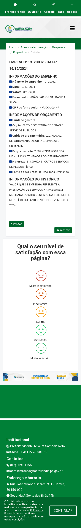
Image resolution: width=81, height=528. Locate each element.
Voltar (16, 224)
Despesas (58, 47)
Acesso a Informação (34, 47)
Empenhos (20, 52)
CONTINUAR (63, 511)
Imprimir (63, 230)
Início (12, 47)
